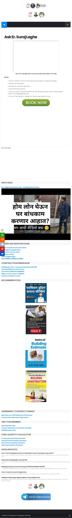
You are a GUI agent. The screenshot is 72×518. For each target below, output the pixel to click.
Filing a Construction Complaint (12, 274)
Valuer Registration (8, 256)
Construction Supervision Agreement (14, 417)
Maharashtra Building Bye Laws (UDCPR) (14, 460)
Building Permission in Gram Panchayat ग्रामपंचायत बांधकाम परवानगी (23, 467)
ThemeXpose (12, 515)
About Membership (8, 426)
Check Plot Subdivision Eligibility (12, 271)
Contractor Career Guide (10, 252)
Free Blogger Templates (24, 515)
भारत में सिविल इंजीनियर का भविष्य (12, 259)
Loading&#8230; (36, 126)
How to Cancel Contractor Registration (14, 472)
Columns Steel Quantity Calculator (14, 441)
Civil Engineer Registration (10, 250)
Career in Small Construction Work (13, 248)
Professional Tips (7, 254)
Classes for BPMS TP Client (10, 276)
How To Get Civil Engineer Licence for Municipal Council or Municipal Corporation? (27, 453)
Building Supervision (8, 430)
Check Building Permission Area (12, 269)
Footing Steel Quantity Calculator (13, 438)
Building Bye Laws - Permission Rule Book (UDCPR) (19, 267)
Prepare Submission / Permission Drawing (16, 428)
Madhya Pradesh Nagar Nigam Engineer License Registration (20, 477)
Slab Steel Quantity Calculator (12, 445)
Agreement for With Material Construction (16, 415)
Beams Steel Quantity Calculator (13, 443)
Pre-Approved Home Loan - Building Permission (20, 187)
